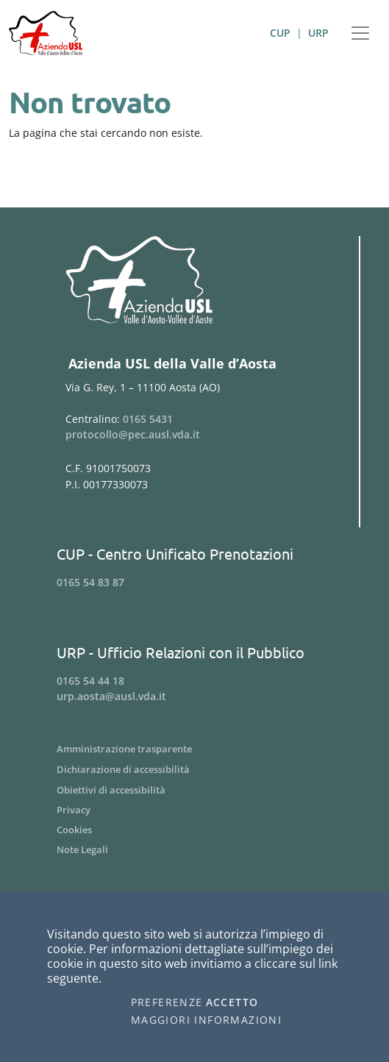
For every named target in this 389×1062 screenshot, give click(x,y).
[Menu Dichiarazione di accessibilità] (194, 769)
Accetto (232, 1002)
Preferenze (167, 1002)
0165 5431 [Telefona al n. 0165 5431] (148, 419)
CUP (280, 33)
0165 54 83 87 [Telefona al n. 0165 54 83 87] (90, 582)
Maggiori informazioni (206, 1020)
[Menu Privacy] (194, 810)
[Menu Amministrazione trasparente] (194, 749)
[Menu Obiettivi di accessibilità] (194, 790)
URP (318, 33)
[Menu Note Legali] (194, 849)
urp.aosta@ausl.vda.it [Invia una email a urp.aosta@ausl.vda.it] (111, 696)
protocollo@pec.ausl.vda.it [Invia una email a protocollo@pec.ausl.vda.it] (132, 434)
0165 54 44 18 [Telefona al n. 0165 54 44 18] (90, 681)
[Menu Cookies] (194, 830)
